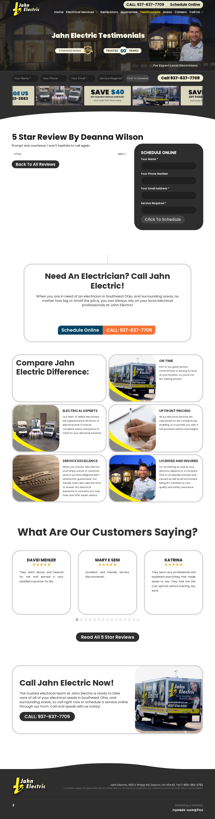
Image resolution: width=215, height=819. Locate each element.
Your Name (22, 78)
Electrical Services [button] (82, 12)
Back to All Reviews (35, 164)
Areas (167, 12)
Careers (181, 12)
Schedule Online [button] (185, 4)
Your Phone (50, 78)
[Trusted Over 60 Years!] (122, 50)
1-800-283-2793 (192, 785)
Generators (109, 12)
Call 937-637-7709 (180, 78)
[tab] (77, 619)
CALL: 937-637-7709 (145, 4)
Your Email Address (155, 188)
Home (58, 12)
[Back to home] (26, 9)
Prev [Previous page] (17, 154)
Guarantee (129, 12)
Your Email (79, 78)
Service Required (112, 78)
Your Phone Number (154, 174)
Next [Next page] (122, 154)
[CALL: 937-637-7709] (107, 699)
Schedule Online (80, 330)
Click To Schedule (137, 78)
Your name (149, 159)
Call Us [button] (196, 12)
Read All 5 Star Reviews (107, 637)
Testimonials (150, 12)
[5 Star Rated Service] (74, 50)
